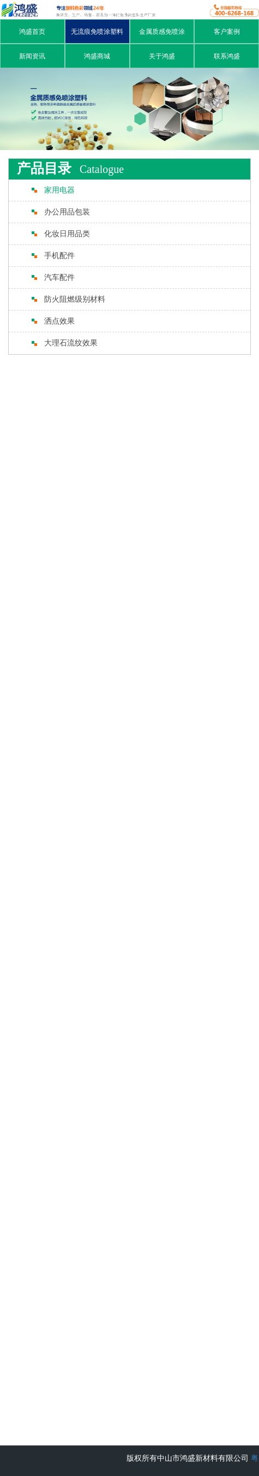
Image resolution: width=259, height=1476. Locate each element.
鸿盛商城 (97, 56)
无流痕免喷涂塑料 (97, 31)
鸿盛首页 (32, 31)
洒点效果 (59, 321)
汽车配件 (59, 277)
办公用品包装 (67, 212)
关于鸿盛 (162, 56)
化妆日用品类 (67, 234)
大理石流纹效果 (71, 343)
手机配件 (59, 256)
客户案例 (227, 31)
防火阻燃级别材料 (74, 299)
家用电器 (59, 190)
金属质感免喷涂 (162, 31)
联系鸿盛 (227, 56)
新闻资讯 (32, 56)
